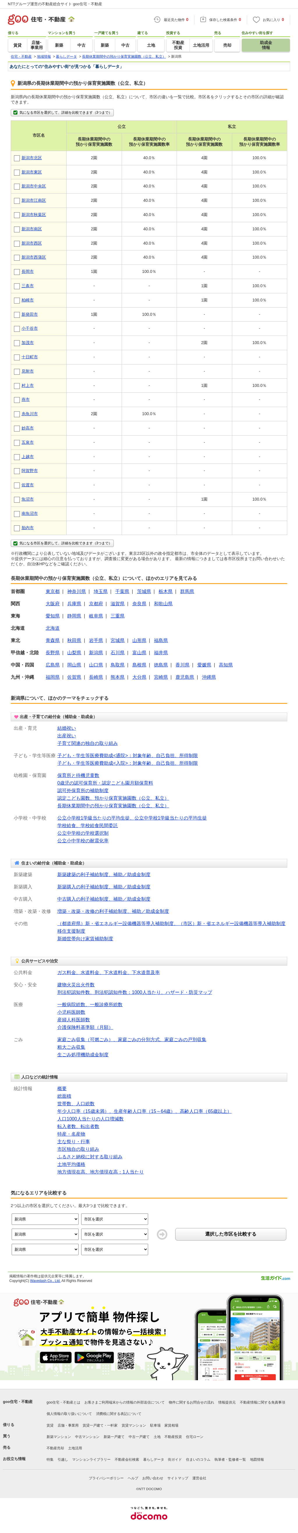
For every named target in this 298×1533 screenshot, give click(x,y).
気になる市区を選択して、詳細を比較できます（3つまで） (62, 112)
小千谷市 (30, 328)
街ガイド (175, 1459)
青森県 (53, 640)
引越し (63, 1459)
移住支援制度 (71, 931)
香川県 (182, 664)
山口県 (96, 664)
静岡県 (74, 615)
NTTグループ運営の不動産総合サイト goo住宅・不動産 (55, 4)
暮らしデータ (153, 1459)
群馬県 (187, 591)
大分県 (139, 677)
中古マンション (87, 1437)
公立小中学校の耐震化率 (83, 840)
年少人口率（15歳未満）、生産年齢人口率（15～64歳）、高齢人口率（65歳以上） (144, 1111)
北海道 (53, 628)
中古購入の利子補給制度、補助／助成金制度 (103, 899)
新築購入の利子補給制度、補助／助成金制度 (103, 886)
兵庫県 (74, 603)
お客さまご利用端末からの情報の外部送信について (124, 1402)
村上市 (28, 385)
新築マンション (59, 1437)
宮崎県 (161, 677)
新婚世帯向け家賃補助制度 (85, 938)
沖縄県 (209, 677)
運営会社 (199, 1478)
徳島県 (161, 664)
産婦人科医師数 (73, 1019)
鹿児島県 (184, 677)
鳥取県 (118, 664)
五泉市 (28, 442)
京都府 (96, 603)
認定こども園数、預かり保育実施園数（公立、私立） (113, 798)
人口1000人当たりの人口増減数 (90, 1118)
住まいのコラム (198, 1459)
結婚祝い (66, 728)
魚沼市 (28, 499)
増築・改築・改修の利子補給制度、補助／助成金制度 (113, 911)
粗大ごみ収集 (71, 1047)
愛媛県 (204, 664)
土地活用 (75, 1448)
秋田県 (74, 640)
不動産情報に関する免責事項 (262, 1402)
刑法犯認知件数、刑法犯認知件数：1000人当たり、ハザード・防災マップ (134, 992)
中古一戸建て (139, 1437)
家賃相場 (171, 1425)
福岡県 (53, 677)
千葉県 (122, 591)
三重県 (118, 615)
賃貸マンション (134, 1425)
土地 (157, 1437)
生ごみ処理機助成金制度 (83, 1054)
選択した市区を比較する (230, 1234)
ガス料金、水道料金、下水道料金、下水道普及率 (108, 972)
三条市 (28, 285)
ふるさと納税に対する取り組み (90, 1156)
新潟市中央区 (34, 186)
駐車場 (155, 1425)
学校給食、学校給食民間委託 (87, 825)
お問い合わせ (152, 1478)
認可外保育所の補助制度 (83, 790)
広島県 (53, 664)
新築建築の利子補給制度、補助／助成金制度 (103, 874)
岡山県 (74, 664)
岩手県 (96, 640)
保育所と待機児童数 (78, 775)
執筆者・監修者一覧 (230, 1459)
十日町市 (30, 357)
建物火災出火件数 (76, 984)
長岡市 (28, 271)
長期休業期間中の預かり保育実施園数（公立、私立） (113, 805)
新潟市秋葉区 (34, 214)
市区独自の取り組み (78, 1149)
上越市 (28, 456)
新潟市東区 (32, 172)
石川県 (118, 652)
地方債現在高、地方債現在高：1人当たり (100, 1171)
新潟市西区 (32, 243)
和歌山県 (163, 603)
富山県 (139, 652)
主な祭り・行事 (73, 1141)
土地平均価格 (71, 1164)
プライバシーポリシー (106, 1478)
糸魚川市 (30, 413)
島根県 (139, 664)
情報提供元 (227, 1402)
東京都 (53, 591)
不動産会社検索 (127, 1459)
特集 (50, 1459)
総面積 (64, 1096)
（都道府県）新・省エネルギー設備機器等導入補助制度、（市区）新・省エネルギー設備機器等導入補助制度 (171, 923)
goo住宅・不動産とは (63, 1402)
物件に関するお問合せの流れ (191, 1402)
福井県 (161, 652)
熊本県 (118, 677)
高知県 (226, 664)
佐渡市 (28, 485)
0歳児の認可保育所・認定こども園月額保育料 (105, 782)
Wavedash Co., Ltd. (45, 1281)
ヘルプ (133, 1478)
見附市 (28, 371)
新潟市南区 (32, 229)
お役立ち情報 (14, 1459)
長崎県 (96, 677)
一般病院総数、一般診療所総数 (90, 1004)
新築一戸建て (114, 1437)
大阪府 (53, 603)
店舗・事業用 (68, 1425)
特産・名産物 (71, 1134)
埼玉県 (101, 591)
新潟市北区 (32, 157)
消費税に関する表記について (118, 1414)
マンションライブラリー (91, 1459)
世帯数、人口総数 (76, 1103)
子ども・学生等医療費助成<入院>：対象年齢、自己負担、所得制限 (127, 763)
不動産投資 (173, 1437)
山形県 (139, 640)
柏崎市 (28, 300)
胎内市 (28, 527)
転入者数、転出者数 (78, 1126)
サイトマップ (177, 1478)
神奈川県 (76, 591)
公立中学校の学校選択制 (83, 833)
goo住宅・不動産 (18, 1401)
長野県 (53, 652)
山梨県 (74, 652)
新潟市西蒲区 (34, 257)
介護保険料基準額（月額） (85, 1027)
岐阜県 (96, 615)
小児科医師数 (71, 1012)
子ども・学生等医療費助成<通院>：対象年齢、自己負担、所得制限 (127, 755)
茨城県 (144, 591)
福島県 (161, 640)
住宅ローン (194, 1437)
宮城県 (118, 640)
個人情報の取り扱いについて (69, 1414)
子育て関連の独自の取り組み (87, 743)
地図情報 (257, 1459)
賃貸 (50, 1425)
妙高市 (28, 428)
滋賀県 (118, 603)
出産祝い (66, 735)
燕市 (26, 399)
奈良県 (139, 603)
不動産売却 (55, 1448)
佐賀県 (74, 677)
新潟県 (96, 652)
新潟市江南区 (34, 200)
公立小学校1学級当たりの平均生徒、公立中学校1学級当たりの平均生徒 (132, 817)
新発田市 (30, 314)
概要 (62, 1088)
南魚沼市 (30, 513)
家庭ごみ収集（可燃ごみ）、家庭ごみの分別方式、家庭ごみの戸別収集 (131, 1039)
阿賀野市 (30, 470)
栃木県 (166, 591)
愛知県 (53, 615)
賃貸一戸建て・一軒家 (100, 1425)
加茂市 (28, 342)
